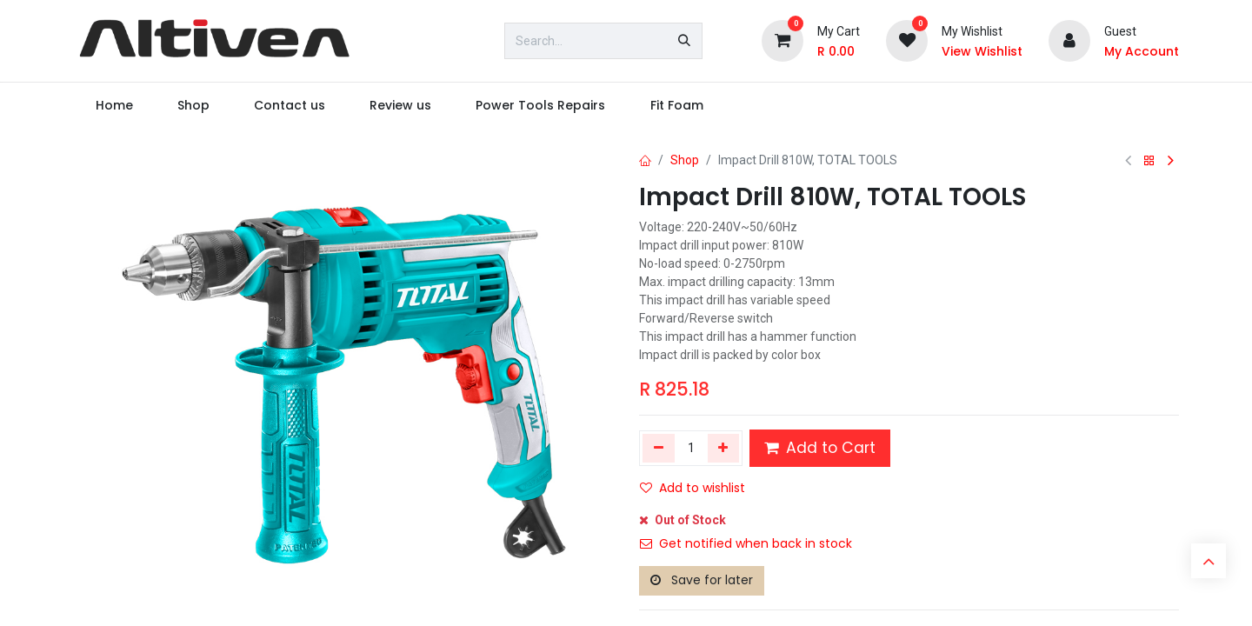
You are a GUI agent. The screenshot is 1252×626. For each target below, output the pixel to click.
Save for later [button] (701, 580)
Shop (684, 160)
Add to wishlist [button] (692, 487)
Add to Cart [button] (820, 447)
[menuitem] (114, 106)
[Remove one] (659, 448)
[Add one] (724, 448)
